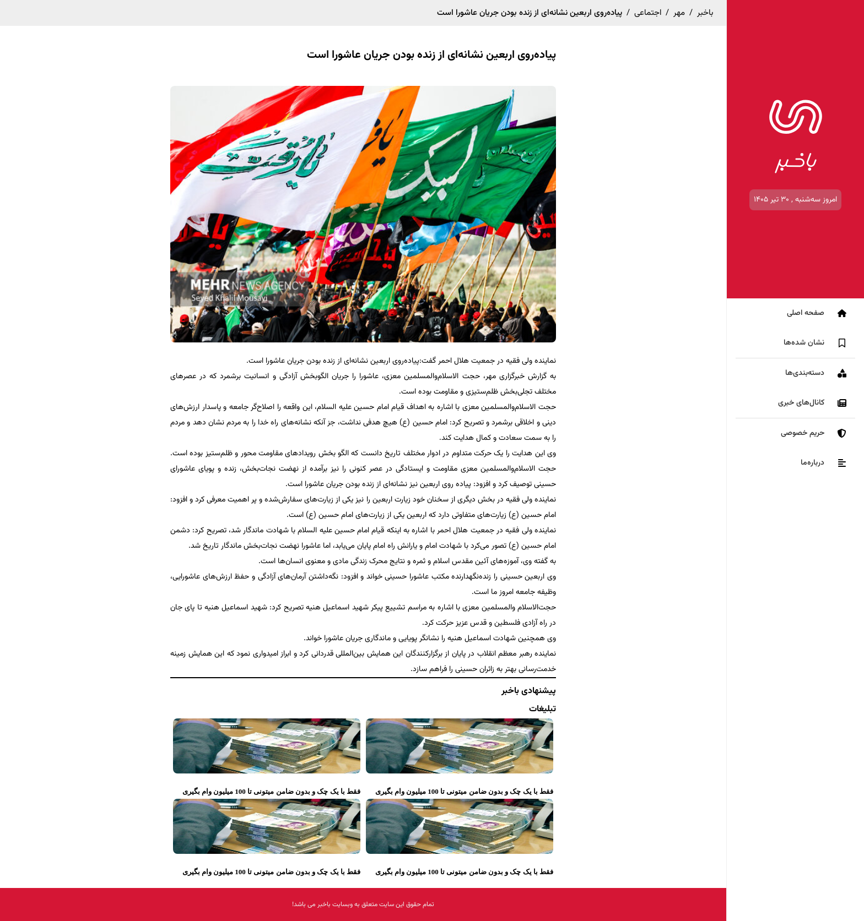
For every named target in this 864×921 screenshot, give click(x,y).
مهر (679, 13)
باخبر (705, 13)
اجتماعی (647, 13)
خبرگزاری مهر (505, 376)
